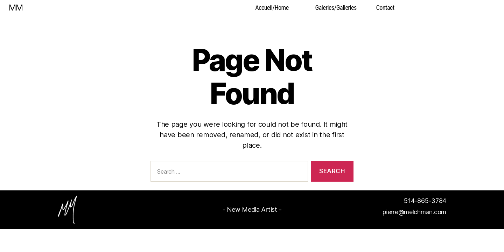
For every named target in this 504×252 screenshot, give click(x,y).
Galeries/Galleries (336, 7)
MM (16, 8)
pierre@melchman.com (414, 212)
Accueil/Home (271, 7)
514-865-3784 (425, 200)
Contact (385, 7)
